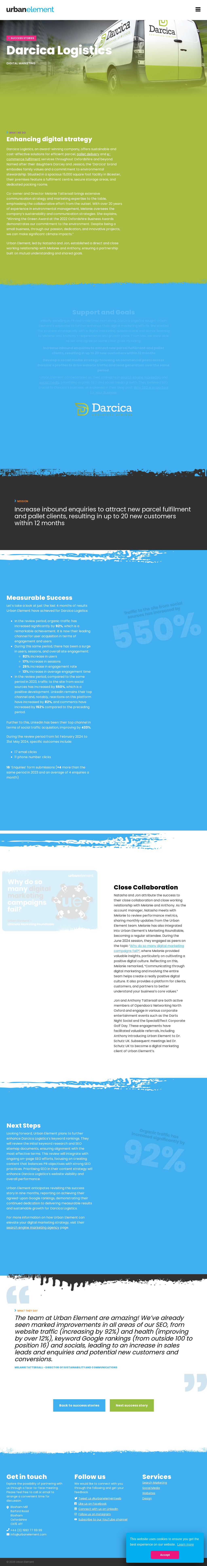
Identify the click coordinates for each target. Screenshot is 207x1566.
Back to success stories (79, 1405)
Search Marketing (154, 1483)
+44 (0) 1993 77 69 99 (26, 1530)
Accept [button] (165, 1554)
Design (147, 1498)
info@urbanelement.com (28, 1534)
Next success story (132, 1405)
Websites (148, 1493)
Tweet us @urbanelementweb (99, 1498)
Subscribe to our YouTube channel (102, 1519)
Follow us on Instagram (94, 1514)
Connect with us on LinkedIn (98, 1509)
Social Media (151, 1488)
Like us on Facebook (92, 1504)
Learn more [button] (185, 1544)
